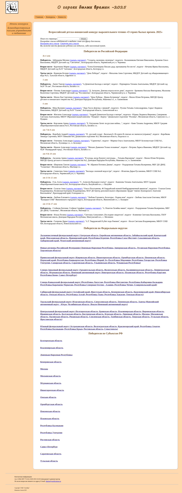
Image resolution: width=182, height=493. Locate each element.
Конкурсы (50, 17)
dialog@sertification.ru (53, 481)
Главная (39, 17)
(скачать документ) (78, 60)
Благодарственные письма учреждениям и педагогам (19, 30)
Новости (62, 17)
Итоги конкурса (19, 24)
